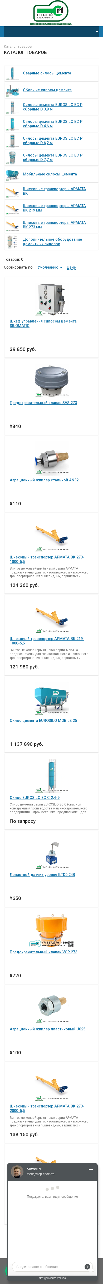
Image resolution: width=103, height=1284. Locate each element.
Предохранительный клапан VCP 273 (43, 952)
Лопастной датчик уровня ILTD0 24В (42, 875)
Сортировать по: (18, 267)
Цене (71, 267)
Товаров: (12, 259)
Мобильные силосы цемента (50, 174)
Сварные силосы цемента (47, 73)
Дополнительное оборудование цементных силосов (52, 241)
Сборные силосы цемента (47, 90)
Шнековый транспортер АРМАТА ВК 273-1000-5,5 (47, 559)
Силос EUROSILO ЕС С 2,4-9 (35, 797)
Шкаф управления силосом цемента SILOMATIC (43, 323)
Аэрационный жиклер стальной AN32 (44, 480)
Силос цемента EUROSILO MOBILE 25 (43, 720)
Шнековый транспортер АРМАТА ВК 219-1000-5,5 (47, 641)
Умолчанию (48, 267)
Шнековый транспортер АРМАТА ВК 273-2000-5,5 (47, 1108)
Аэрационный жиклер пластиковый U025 (47, 1029)
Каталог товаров (18, 46)
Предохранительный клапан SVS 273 (43, 403)
